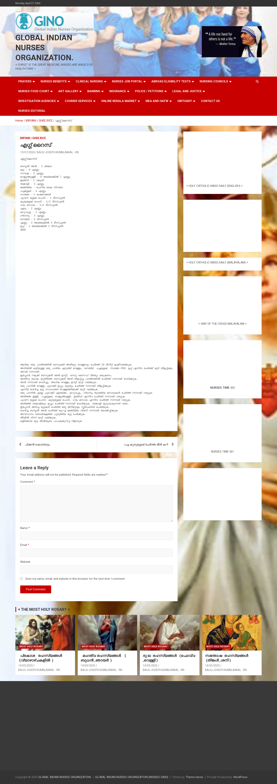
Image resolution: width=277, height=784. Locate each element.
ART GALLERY (68, 91)
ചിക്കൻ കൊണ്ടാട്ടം (37, 444)
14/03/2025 (25, 665)
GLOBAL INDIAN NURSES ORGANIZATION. (44, 47)
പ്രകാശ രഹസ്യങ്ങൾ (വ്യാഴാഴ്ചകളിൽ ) (41, 658)
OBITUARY (184, 101)
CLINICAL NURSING (89, 81)
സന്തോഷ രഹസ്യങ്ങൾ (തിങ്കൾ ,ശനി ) (227, 658)
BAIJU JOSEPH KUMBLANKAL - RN (58, 152)
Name (25, 528)
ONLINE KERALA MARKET (119, 101)
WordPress (240, 777)
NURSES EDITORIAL (32, 111)
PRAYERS (25, 81)
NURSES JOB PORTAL (127, 81)
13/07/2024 (27, 152)
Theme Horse (194, 777)
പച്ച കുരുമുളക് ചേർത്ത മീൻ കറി (146, 444)
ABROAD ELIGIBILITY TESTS (171, 81)
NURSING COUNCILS (214, 81)
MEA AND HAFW (157, 101)
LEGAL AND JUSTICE (187, 91)
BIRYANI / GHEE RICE (33, 138)
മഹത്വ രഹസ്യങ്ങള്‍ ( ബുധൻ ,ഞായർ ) (103, 658)
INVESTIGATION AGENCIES (37, 101)
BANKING (93, 91)
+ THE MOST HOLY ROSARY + (44, 609)
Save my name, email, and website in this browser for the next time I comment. (75, 578)
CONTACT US (210, 101)
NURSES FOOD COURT (33, 91)
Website (25, 562)
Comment (27, 481)
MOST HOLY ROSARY (31, 646)
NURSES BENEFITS (54, 81)
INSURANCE (117, 91)
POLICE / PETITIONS (149, 91)
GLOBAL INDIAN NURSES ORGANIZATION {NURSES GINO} (131, 777)
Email (24, 545)
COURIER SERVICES (78, 101)
